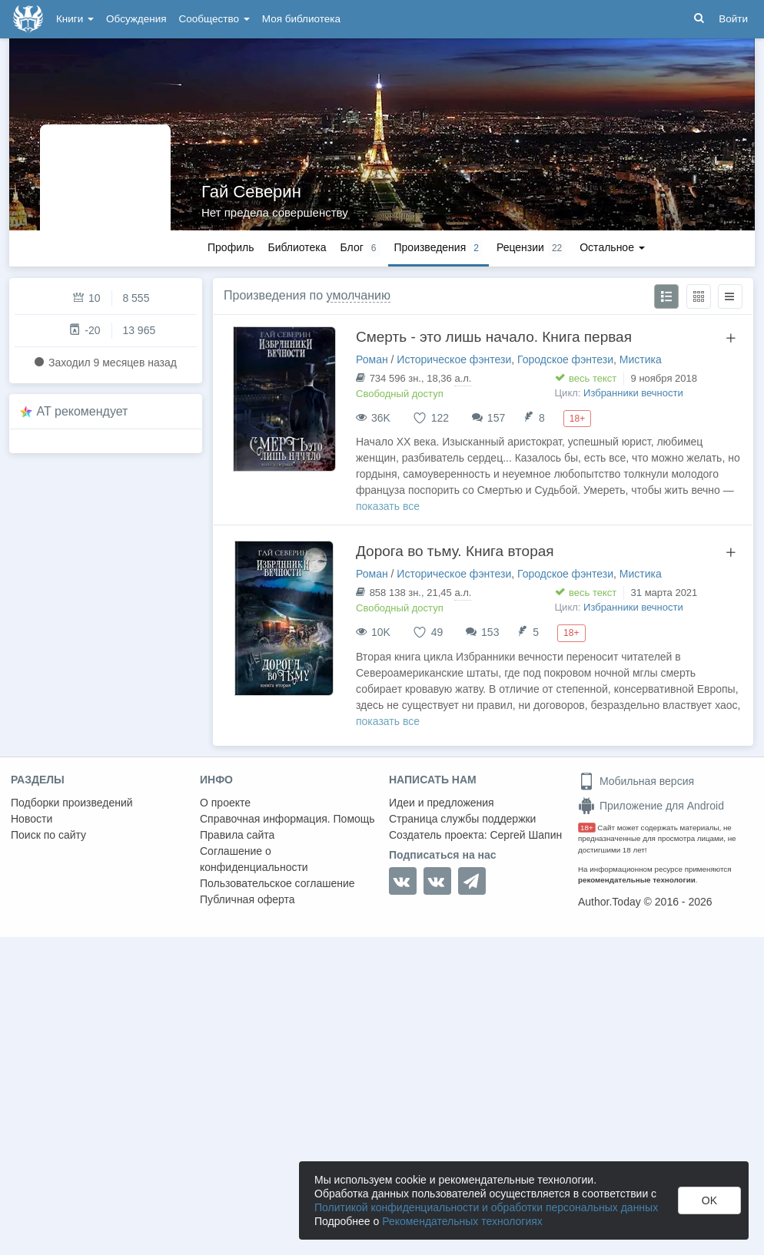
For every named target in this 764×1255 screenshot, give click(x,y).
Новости (31, 819)
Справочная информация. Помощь (287, 819)
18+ (586, 827)
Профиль (231, 247)
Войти (733, 19)
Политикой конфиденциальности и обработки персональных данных (486, 1207)
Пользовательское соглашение (277, 883)
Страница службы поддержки (462, 819)
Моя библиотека (301, 19)
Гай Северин (251, 191)
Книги (75, 19)
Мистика (641, 359)
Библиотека (296, 247)
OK (709, 1200)
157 (496, 418)
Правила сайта (237, 835)
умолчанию (358, 295)
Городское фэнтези (565, 359)
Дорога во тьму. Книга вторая (455, 551)
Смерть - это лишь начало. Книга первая (494, 337)
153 (490, 632)
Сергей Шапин (526, 835)
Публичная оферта (247, 899)
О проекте (225, 802)
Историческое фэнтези (454, 359)
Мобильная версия (636, 781)
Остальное (612, 247)
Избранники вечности (633, 393)
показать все (388, 506)
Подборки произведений (72, 802)
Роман (372, 359)
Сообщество (214, 19)
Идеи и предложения (441, 802)
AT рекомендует (82, 411)
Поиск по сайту (48, 835)
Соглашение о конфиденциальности (254, 859)
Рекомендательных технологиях (462, 1221)
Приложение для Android (651, 805)
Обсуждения (136, 19)
